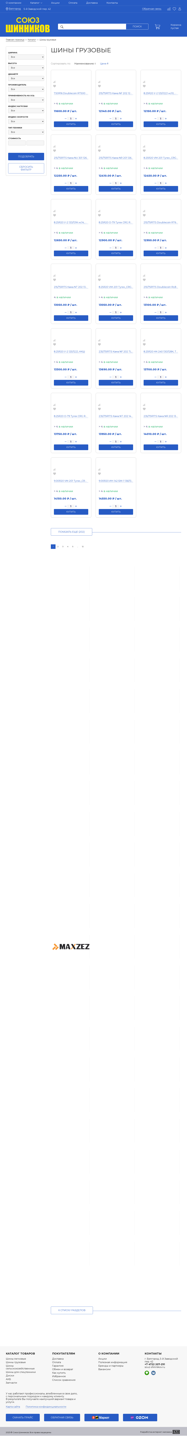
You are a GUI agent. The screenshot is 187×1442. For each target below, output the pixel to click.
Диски (10, 1381)
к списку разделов (71, 1316)
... (77, 547)
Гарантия (58, 1372)
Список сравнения (64, 1386)
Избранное (59, 1382)
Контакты (112, 2)
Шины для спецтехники (21, 1378)
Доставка (92, 2)
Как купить (59, 1379)
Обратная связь (151, 8)
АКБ (8, 1385)
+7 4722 (155, 1370)
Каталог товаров (20, 1359)
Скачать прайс (23, 1423)
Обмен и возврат (62, 1375)
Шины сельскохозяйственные (20, 1373)
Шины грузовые (16, 1368)
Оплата (73, 2)
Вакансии (104, 1375)
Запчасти (11, 1389)
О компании (13, 2)
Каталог (36, 2)
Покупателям (63, 1359)
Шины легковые (16, 1365)
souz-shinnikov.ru (155, 1373)
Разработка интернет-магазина (156, 1438)
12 (83, 547)
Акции (55, 2)
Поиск (137, 26)
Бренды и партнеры (110, 1372)
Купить (71, 124)
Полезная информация (112, 1368)
